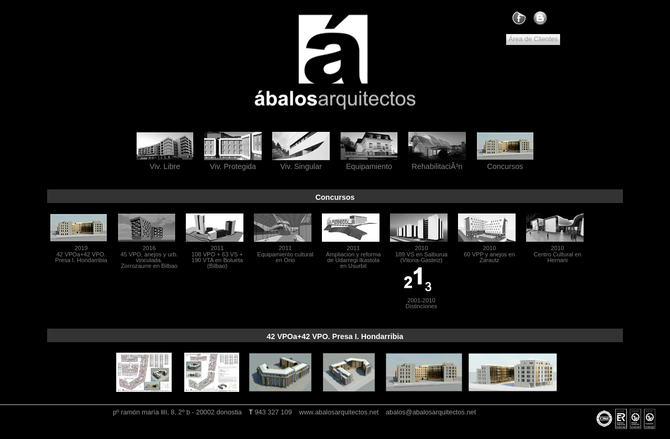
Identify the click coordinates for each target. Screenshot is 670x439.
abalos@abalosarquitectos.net (431, 412)
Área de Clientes (533, 39)
